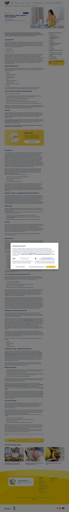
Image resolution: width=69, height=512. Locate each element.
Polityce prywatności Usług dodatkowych (42, 254)
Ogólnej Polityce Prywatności (27, 254)
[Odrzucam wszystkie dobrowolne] (36, 267)
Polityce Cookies (32, 253)
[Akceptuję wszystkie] (50, 267)
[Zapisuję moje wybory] (20, 267)
